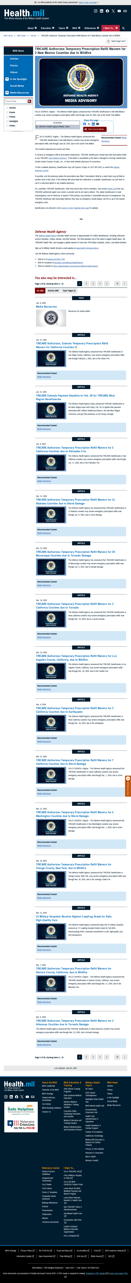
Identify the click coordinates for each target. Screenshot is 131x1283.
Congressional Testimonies (47, 1179)
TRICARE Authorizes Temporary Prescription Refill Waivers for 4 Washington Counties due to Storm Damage (75, 814)
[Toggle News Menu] (79, 28)
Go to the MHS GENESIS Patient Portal (73, 1183)
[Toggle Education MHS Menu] (53, 28)
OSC (110, 1256)
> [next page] (124, 283)
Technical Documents (50, 1222)
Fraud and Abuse (63, 1250)
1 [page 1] (79, 283)
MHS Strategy (47, 1093)
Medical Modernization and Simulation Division (73, 1128)
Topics (62, 28)
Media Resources (46, 306)
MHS (74, 28)
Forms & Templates (49, 1192)
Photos (14, 65)
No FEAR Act (44, 1250)
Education (46, 28)
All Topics (89, 1089)
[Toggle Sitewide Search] (123, 28)
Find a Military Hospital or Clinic (73, 1176)
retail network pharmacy (57, 158)
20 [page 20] (117, 283)
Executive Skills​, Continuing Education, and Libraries (72, 1114)
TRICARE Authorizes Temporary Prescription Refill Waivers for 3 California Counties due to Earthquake (75, 710)
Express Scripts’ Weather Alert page (75, 208)
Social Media (17, 85)
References (90, 28)
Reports (45, 1218)
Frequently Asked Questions (49, 1197)
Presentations (47, 1210)
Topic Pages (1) (69, 290)
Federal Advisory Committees (48, 1099)
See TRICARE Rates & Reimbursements (73, 1208)
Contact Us (46, 1111)
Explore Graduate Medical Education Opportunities (71, 1229)
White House (96, 1256)
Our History (46, 1104)
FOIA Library (47, 1188)
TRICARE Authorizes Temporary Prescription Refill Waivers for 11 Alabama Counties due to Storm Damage (75, 501)
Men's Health (90, 1156)
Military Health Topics (92, 1084)
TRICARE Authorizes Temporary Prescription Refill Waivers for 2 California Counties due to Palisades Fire (75, 449)
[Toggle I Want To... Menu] (117, 28)
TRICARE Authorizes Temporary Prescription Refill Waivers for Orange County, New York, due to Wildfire (73, 866)
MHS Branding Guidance (51, 1108)
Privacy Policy (26, 1250)
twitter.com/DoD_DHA (56, 259)
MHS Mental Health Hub (94, 1105)
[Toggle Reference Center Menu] (98, 28)
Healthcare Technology (94, 1135)
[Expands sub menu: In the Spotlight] (7, 79)
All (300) (40, 290)
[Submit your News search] (29, 101)
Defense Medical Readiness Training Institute (71, 1105)
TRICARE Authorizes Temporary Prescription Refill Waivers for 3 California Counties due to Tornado (75, 605)
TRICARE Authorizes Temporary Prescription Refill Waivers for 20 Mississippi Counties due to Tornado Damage (75, 553)
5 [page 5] (106, 283)
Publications (47, 1214)
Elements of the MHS (50, 1089)
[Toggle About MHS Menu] (36, 28)
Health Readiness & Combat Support (93, 1127)
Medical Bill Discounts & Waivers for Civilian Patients (94, 1142)
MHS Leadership (48, 1086)
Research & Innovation (94, 1153)
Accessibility (82, 1250)
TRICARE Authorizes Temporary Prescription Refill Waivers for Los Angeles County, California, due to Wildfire (76, 657)
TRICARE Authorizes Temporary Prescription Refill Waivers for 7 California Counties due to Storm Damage (75, 762)
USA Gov (80, 1256)
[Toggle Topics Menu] (67, 28)
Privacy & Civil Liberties (94, 1149)
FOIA (96, 1250)
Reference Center (51, 1168)
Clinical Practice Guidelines (48, 1173)
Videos (14, 72)
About (31, 28)
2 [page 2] (86, 283)
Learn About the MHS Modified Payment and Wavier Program (72, 1191)
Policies (45, 1206)
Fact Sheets (47, 1184)
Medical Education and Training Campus (72, 1121)
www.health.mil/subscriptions (87, 248)
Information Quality (24, 1256)
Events (12, 112)
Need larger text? (116, 41)
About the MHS (49, 1082)
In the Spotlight (18, 79)
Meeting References (50, 1202)
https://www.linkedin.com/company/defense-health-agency (75, 266)
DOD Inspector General (114, 1250)
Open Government (45, 1256)
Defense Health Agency (47, 235)
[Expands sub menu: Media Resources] (7, 92)
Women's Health (91, 1160)
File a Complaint (70, 1235)
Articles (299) (53, 290)
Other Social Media (94, 129)
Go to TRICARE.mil (71, 1171)
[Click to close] (128, 778)
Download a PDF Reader (95, 1273)
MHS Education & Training (72, 1084)
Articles (14, 58)
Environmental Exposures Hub (91, 1111)
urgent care (112, 188)
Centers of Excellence (94, 1132)
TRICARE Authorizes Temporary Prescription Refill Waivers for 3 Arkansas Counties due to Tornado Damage (75, 1022)
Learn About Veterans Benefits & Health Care (73, 1199)
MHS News (18, 50)
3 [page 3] (93, 283)
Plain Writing (65, 1256)
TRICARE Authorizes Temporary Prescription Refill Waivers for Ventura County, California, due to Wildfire (73, 970)
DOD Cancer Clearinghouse (90, 1094)
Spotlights (13, 121)
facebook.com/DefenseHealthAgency (68, 262)
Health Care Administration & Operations (91, 1119)
